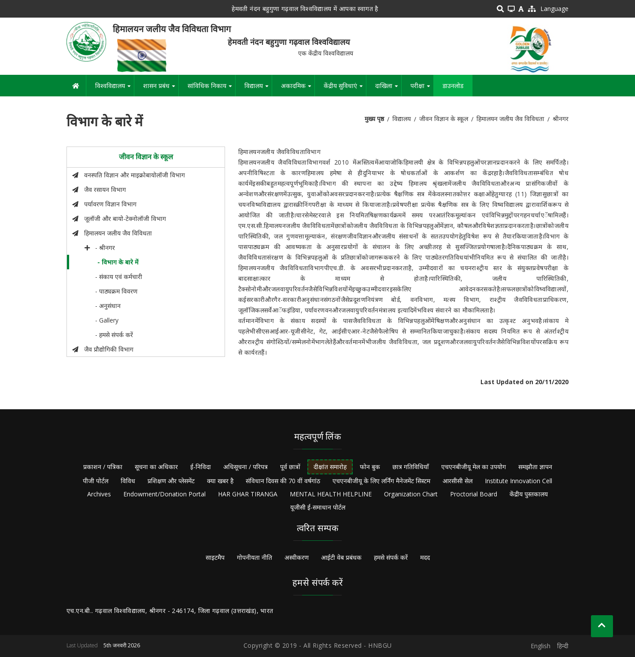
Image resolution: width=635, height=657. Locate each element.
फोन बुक (370, 466)
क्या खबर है (220, 481)
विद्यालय (258, 88)
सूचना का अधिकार (156, 466)
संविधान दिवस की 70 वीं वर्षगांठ (283, 481)
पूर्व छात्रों (290, 466)
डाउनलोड (453, 85)
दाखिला (388, 88)
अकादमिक (297, 88)
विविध (128, 481)
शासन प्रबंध (160, 88)
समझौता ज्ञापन (535, 466)
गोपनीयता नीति (254, 557)
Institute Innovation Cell (518, 481)
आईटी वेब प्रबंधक (341, 557)
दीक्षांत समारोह (330, 466)
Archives (99, 494)
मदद (425, 557)
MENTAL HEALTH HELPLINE (331, 494)
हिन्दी (563, 646)
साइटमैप (215, 557)
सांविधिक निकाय (211, 88)
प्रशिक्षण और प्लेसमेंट (171, 481)
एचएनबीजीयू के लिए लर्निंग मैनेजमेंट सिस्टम (381, 481)
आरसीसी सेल (458, 481)
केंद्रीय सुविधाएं (345, 88)
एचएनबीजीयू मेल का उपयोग (473, 466)
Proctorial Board (473, 494)
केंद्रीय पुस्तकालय (528, 494)
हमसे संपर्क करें (391, 557)
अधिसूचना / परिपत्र (245, 466)
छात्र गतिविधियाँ (410, 466)
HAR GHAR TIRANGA (247, 494)
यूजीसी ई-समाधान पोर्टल (317, 507)
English (540, 646)
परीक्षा (421, 88)
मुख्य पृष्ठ (374, 118)
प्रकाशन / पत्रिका (102, 466)
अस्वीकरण (296, 557)
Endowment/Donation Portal (164, 494)
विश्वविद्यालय (114, 88)
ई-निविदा (200, 466)
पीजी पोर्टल (95, 481)
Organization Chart (411, 494)
